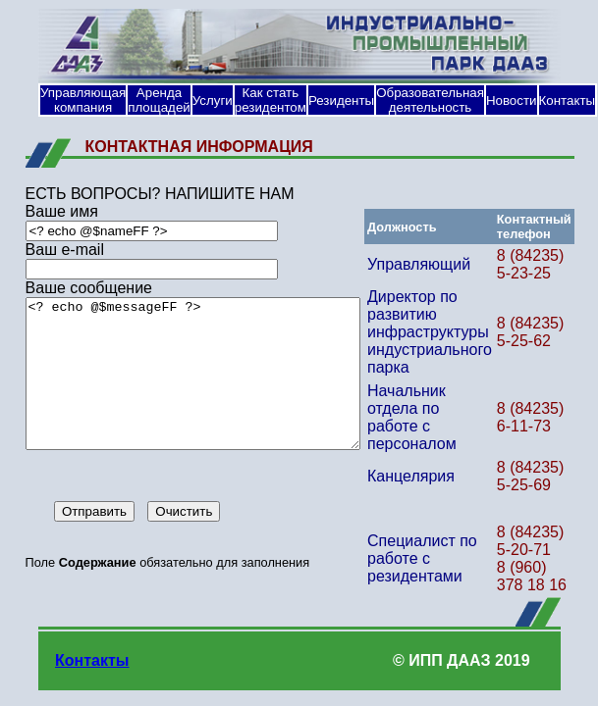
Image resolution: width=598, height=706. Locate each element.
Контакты (567, 100)
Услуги (212, 100)
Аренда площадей (159, 100)
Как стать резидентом (270, 100)
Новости (511, 100)
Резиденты (341, 100)
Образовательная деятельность (430, 100)
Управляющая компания (83, 100)
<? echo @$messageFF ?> (196, 388)
